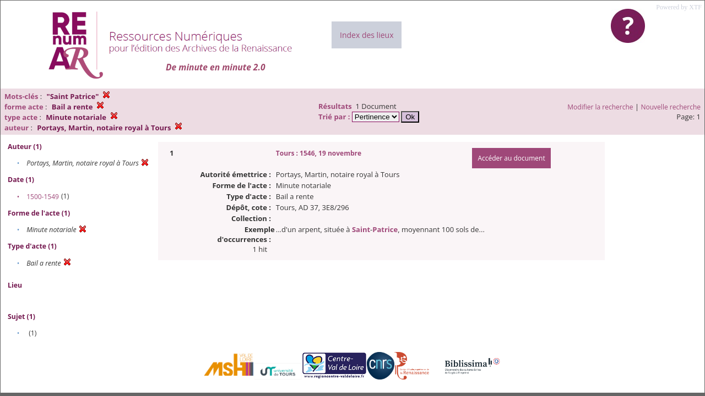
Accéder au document (511, 158)
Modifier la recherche (600, 107)
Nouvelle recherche (671, 107)
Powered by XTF (679, 7)
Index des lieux (366, 35)
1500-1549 (42, 196)
